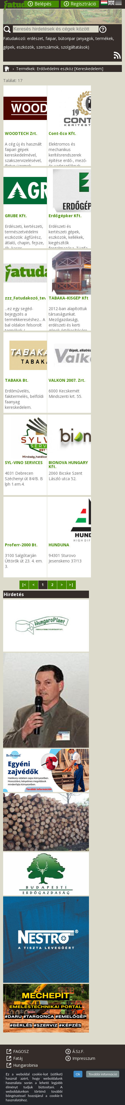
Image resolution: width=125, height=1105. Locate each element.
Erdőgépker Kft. (65, 215)
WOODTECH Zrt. (21, 133)
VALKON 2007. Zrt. (67, 380)
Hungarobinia (25, 1065)
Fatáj (18, 1058)
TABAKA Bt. (16, 380)
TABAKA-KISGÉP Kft (68, 298)
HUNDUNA (59, 544)
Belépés (43, 4)
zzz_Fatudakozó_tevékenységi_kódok (43, 298)
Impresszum (83, 1058)
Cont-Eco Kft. (62, 133)
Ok (78, 1074)
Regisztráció (83, 4)
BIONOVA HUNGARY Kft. (68, 464)
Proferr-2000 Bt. (21, 544)
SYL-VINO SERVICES (24, 462)
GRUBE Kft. (16, 215)
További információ (102, 1074)
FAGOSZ (21, 1051)
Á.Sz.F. (78, 1051)
